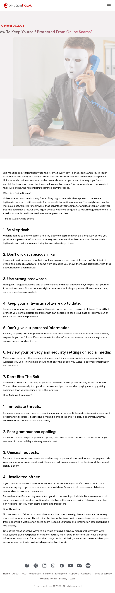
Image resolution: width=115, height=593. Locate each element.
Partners (48, 573)
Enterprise (61, 573)
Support (74, 573)
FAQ (24, 573)
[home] (18, 5)
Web (72, 578)
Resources (35, 573)
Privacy (63, 578)
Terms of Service (102, 573)
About (15, 573)
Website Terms (48, 578)
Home (6, 573)
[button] (108, 5)
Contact (86, 573)
